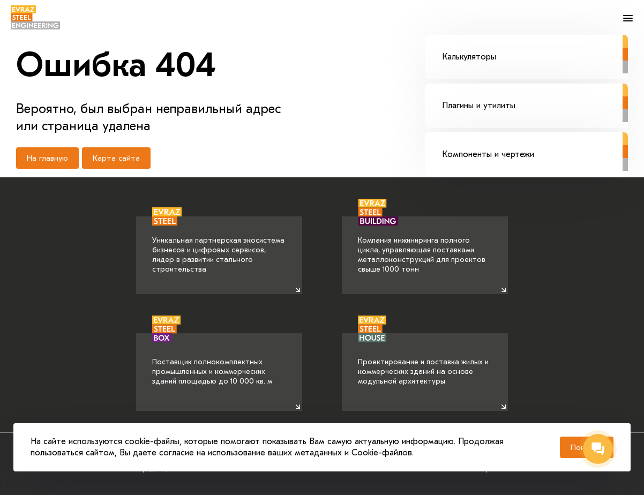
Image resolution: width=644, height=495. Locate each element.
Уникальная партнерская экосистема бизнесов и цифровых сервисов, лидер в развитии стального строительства (218, 245)
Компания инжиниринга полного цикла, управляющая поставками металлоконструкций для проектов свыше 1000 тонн (421, 245)
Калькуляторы (535, 48)
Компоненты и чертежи (535, 145)
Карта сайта (116, 158)
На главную (47, 158)
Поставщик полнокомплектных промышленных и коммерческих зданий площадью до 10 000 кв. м (212, 359)
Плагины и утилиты (535, 97)
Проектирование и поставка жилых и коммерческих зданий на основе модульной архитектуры (423, 359)
